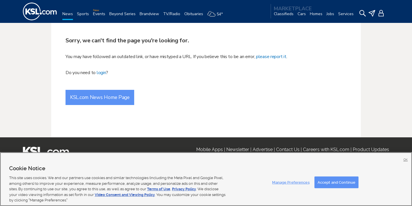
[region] (206, 179)
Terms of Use (158, 189)
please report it (271, 57)
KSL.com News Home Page (100, 97)
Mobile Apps (209, 149)
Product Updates (371, 149)
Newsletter (237, 149)
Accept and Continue (336, 182)
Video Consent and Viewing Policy (125, 195)
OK (405, 160)
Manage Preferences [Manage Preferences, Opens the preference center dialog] (290, 182)
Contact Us (288, 149)
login (101, 73)
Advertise (263, 149)
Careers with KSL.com (326, 149)
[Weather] (217, 16)
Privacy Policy (184, 189)
